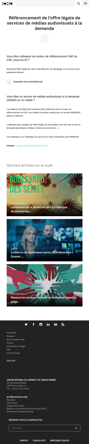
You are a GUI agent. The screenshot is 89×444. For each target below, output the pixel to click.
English (11, 360)
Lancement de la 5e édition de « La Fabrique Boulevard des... (39, 209)
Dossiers (11, 336)
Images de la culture (16, 406)
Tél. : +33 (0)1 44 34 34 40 (18, 388)
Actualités (11, 332)
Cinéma (14, 249)
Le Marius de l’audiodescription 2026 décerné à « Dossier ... (42, 254)
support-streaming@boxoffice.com (32, 145)
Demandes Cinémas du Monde (20, 411)
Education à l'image (16, 346)
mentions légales (59, 440)
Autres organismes (16, 339)
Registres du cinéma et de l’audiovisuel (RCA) (26, 408)
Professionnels (19, 204)
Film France (12, 403)
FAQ (8, 349)
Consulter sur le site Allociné (27, 81)
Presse (10, 343)
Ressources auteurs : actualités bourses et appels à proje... (43, 299)
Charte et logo (13, 353)
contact (24, 440)
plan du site (39, 440)
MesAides (11, 400)
